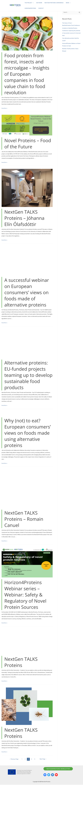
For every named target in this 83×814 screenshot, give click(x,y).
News (68, 2)
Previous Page (13, 759)
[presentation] (33, 2)
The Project (29, 2)
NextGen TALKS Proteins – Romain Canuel (24, 518)
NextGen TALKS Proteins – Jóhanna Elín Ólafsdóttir (25, 218)
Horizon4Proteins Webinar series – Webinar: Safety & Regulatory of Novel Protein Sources (26, 594)
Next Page (43, 759)
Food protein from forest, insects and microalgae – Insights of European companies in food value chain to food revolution (27, 74)
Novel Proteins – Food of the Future (25, 143)
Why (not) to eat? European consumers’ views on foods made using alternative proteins (28, 432)
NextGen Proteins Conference (54, 2)
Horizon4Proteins (30, 8)
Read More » (5, 108)
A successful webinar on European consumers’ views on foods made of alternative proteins (27, 292)
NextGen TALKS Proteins (21, 662)
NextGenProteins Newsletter (58, 769)
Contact (41, 8)
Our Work (39, 2)
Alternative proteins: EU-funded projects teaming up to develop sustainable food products (26, 375)
